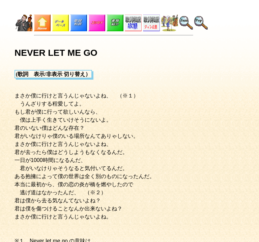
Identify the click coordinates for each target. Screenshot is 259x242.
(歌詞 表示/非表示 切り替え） (53, 74)
